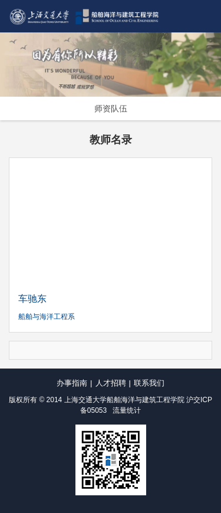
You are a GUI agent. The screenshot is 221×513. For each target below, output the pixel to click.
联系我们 (149, 383)
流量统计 (127, 410)
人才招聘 (110, 383)
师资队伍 (110, 108)
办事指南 (72, 383)
